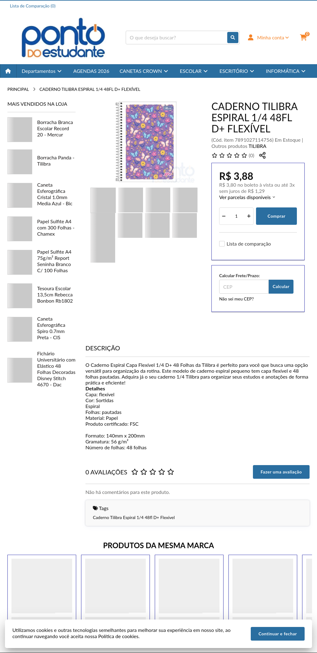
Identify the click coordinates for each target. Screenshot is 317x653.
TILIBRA (258, 146)
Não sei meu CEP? (236, 298)
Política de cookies (118, 636)
